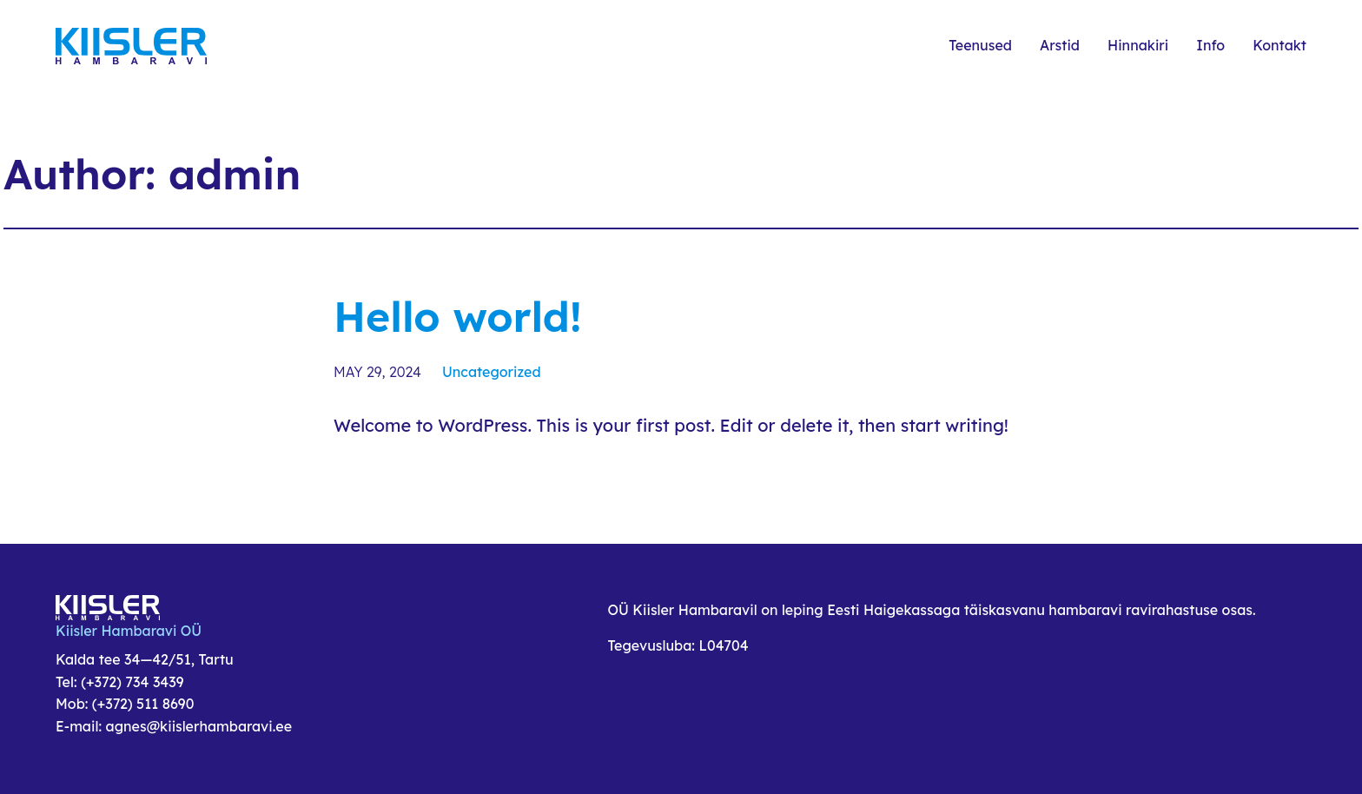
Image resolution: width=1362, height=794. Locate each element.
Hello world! (458, 316)
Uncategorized (491, 371)
